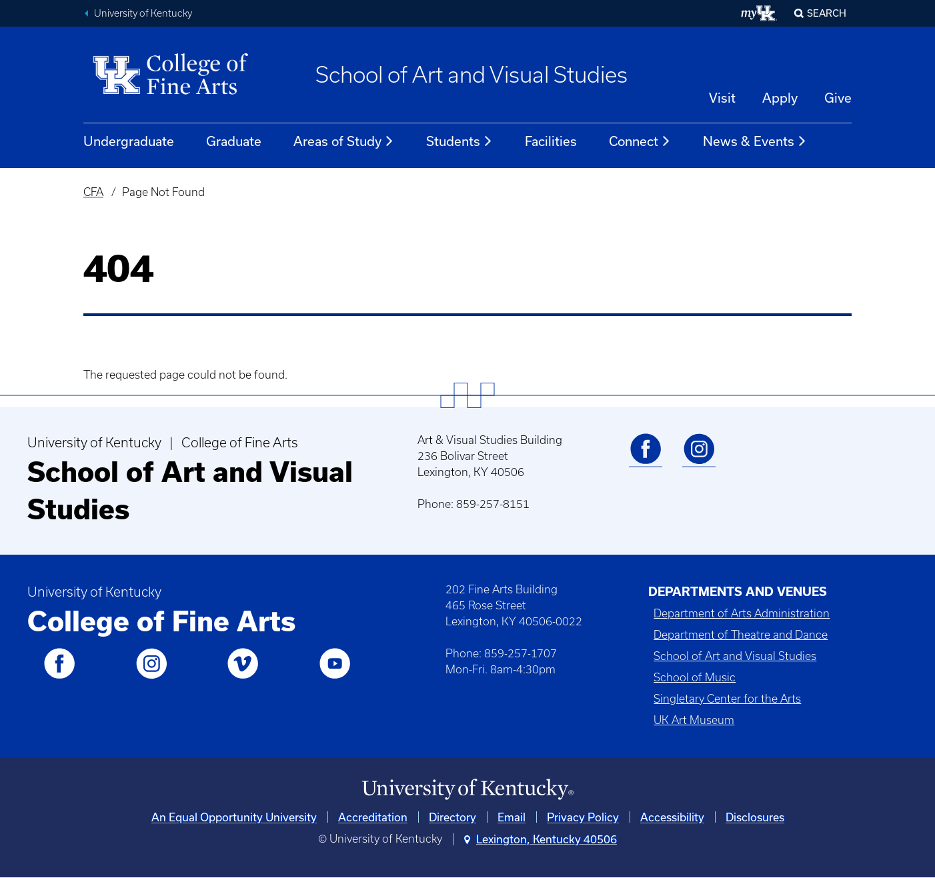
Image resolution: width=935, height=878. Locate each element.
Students (459, 141)
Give (838, 97)
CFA (93, 192)
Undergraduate (128, 141)
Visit (722, 97)
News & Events (755, 141)
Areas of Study (343, 141)
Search (826, 13)
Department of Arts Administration (742, 613)
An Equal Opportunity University (234, 817)
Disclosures (755, 817)
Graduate (233, 141)
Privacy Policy (583, 817)
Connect (640, 141)
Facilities (551, 141)
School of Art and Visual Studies (471, 75)
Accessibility (672, 817)
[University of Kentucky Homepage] (467, 790)
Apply (780, 97)
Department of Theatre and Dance (741, 635)
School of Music (695, 677)
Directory (452, 817)
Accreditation (372, 817)
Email (512, 817)
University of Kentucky (143, 13)
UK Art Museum (694, 720)
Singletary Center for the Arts (727, 699)
